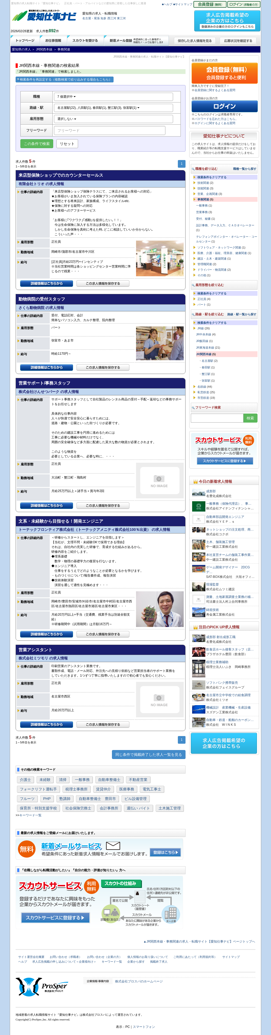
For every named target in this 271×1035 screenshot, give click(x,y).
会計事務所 (109, 808)
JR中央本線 (203, 334)
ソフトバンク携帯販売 (222, 683)
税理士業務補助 (217, 662)
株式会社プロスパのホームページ (139, 981)
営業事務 (202, 212)
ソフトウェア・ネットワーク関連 (219, 247)
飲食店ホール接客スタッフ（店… (230, 649)
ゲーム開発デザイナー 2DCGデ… (228, 569)
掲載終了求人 (159, 961)
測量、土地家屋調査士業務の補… (230, 597)
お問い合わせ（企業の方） (104, 956)
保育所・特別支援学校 (38, 808)
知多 (103, 18)
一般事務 (82, 780)
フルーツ (27, 799)
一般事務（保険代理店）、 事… (228, 503)
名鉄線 (201, 386)
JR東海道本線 (205, 347)
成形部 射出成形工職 (221, 637)
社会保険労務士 (78, 808)
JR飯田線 (202, 341)
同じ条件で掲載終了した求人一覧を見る (148, 754)
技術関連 (203, 182)
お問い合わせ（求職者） (66, 956)
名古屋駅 (207, 360)
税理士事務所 (76, 789)
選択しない (66, 119)
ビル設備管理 (135, 799)
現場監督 (212, 584)
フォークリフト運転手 (38, 789)
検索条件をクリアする (212, 177)
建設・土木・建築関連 (212, 258)
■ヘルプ (167, 4)
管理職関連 (204, 264)
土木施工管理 (170, 808)
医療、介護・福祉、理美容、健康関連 (222, 253)
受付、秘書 (203, 218)
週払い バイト (138, 808)
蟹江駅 (206, 374)
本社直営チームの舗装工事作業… (230, 555)
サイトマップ (231, 956)
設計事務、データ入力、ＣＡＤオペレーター (225, 225)
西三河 (111, 18)
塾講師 (64, 799)
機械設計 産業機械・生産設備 (228, 707)
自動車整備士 (109, 780)
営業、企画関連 (207, 193)
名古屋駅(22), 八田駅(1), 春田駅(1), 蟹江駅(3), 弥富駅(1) (98, 108)
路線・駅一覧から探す (241, 314)
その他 (201, 275)
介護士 (25, 780)
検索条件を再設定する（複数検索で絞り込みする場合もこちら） (64, 79)
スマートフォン (144, 1027)
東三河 (121, 18)
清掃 (62, 780)
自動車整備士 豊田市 (97, 799)
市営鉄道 (203, 397)
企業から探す (136, 961)
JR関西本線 (203, 354)
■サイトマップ (183, 4)
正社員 (201, 299)
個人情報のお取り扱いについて (147, 956)
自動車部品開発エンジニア (225, 517)
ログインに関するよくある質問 (215, 123)
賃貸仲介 (103, 789)
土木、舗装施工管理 (220, 542)
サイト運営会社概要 (31, 956)
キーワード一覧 (30, 815)
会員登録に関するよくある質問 (215, 90)
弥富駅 (206, 380)
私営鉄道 (203, 392)
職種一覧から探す (244, 168)
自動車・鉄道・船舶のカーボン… (230, 720)
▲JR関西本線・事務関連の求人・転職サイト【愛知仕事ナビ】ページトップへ (199, 941)
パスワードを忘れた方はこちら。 (216, 118)
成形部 (211, 491)
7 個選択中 (66, 97)
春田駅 (206, 367)
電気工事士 (152, 789)
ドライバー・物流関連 (212, 269)
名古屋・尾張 (91, 18)
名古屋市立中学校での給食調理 (228, 695)
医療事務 (126, 789)
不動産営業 (138, 780)
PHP (47, 799)
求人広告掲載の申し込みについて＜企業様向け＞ (64, 961)
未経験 (45, 780)
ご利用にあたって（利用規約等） (195, 956)
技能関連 (203, 188)
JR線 (200, 328)
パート (201, 304)
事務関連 (203, 199)
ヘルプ (22, 961)
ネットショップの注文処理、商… (230, 529)
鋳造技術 (212, 610)
